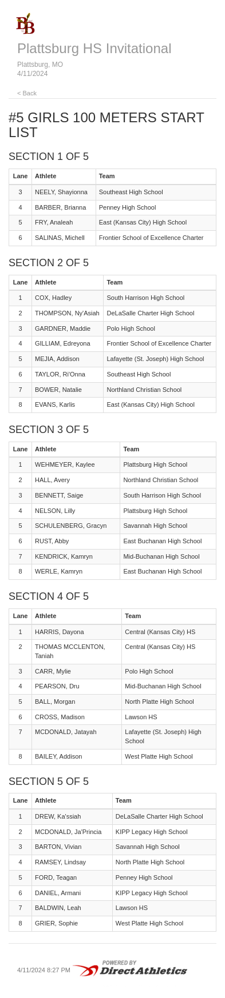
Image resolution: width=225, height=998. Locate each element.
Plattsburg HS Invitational (94, 48)
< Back (27, 93)
